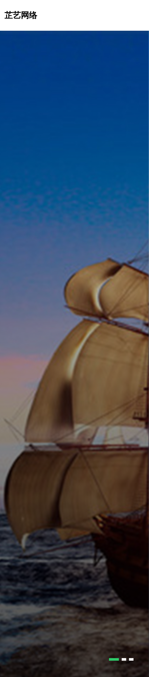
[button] (114, 659)
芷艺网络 (21, 15)
